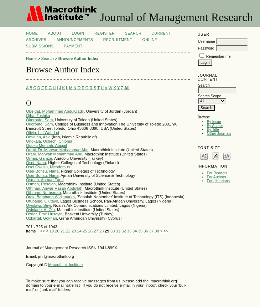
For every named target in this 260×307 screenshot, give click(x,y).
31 (118, 231)
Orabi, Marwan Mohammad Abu (54, 154)
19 (52, 231)
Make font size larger (226, 156)
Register (104, 33)
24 (79, 231)
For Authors (216, 177)
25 (85, 231)
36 (146, 231)
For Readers (217, 173)
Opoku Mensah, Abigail (46, 145)
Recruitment (117, 40)
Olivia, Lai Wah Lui (42, 133)
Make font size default (215, 156)
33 (129, 231)
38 (157, 231)
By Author (215, 126)
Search (133, 33)
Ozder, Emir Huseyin (44, 214)
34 (134, 231)
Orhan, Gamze (39, 158)
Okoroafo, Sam (39, 120)
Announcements (75, 40)
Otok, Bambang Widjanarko (50, 197)
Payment (73, 46)
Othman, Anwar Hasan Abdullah (54, 188)
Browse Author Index (78, 58)
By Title (213, 130)
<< (42, 231)
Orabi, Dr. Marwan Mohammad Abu (57, 150)
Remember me (218, 56)
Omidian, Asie (38, 137)
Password (206, 48)
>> (166, 231)
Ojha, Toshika (38, 115)
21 (63, 231)
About (55, 33)
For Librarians (218, 181)
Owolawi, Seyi (38, 205)
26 (90, 231)
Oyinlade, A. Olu (40, 210)
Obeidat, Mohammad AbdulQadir (55, 111)
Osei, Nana (36, 162)
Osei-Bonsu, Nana (42, 171)
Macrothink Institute (65, 264)
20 (57, 231)
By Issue (214, 122)
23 (74, 231)
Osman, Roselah (41, 184)
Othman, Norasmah (43, 192)
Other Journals (219, 133)
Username (206, 42)
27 (96, 231)
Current (161, 33)
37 (151, 231)
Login (78, 33)
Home (32, 33)
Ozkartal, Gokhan (41, 218)
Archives (36, 40)
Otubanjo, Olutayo (42, 201)
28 (101, 231)
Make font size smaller (204, 156)
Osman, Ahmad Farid (45, 180)
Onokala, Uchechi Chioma (49, 141)
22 (68, 231)
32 (123, 231)
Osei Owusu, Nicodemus (48, 167)
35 (140, 231)
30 (112, 231)
